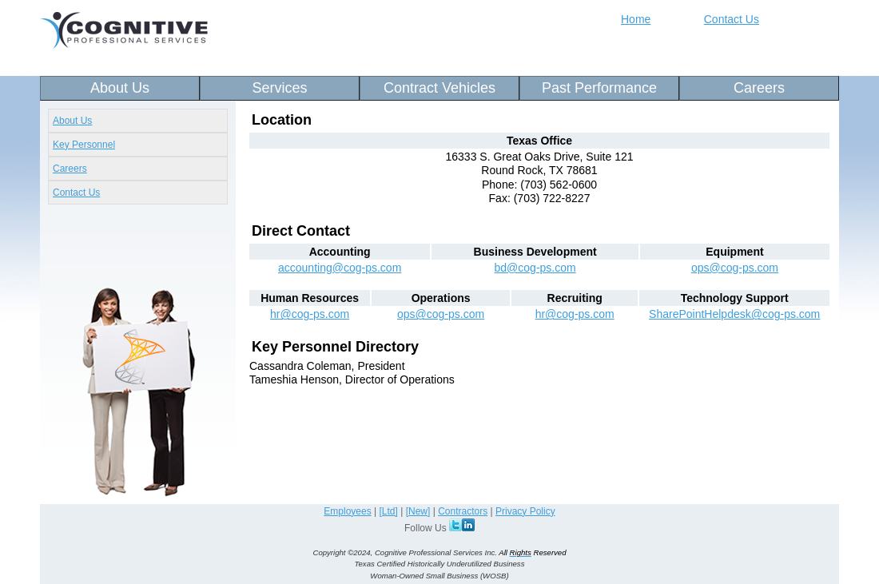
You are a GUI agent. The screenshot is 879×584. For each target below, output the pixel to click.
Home (635, 19)
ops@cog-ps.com (734, 267)
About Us (119, 88)
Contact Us (731, 19)
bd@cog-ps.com (535, 267)
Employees (347, 511)
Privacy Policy (525, 511)
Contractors (462, 511)
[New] (418, 511)
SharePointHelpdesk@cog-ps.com (734, 314)
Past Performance (599, 88)
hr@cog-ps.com (309, 314)
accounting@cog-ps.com (339, 267)
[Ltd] (389, 511)
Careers (759, 88)
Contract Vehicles (439, 88)
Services (279, 88)
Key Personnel (84, 144)
